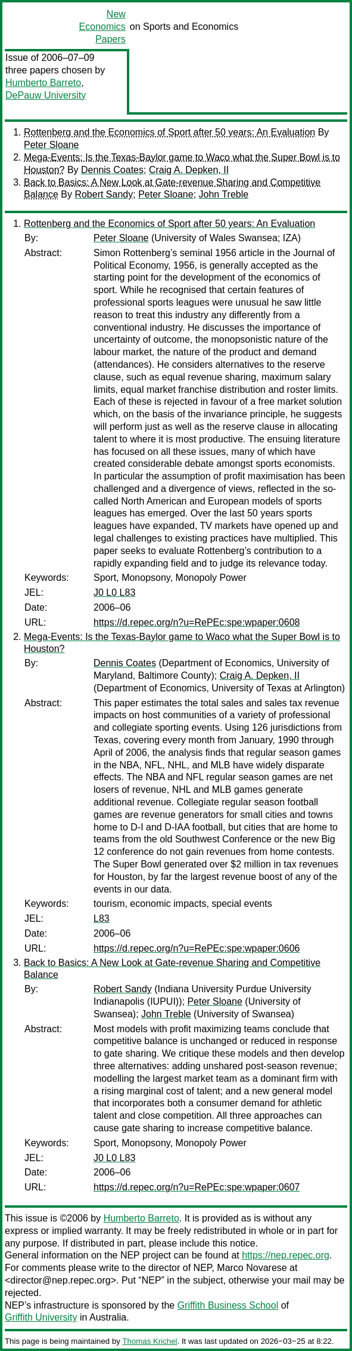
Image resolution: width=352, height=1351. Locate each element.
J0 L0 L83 (114, 592)
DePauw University (45, 95)
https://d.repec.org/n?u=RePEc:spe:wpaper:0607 (197, 1187)
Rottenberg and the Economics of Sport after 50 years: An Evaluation (169, 132)
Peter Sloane (51, 145)
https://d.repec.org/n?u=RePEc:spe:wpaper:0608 (197, 622)
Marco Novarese (251, 1268)
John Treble (224, 194)
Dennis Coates (112, 170)
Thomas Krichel (149, 1341)
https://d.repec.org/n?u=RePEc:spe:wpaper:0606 (197, 948)
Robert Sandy (103, 194)
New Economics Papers (102, 26)
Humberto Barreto (43, 83)
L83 (102, 918)
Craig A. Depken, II (189, 170)
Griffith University (41, 1317)
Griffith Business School (228, 1305)
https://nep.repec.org (285, 1255)
